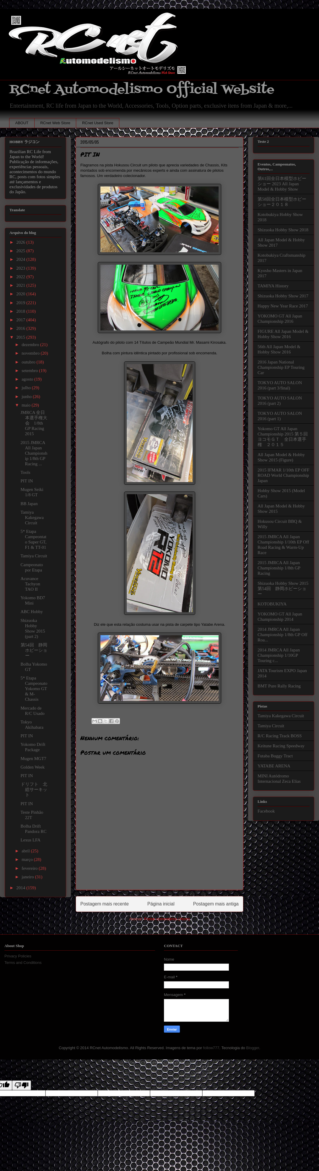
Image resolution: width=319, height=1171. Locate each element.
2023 (21, 268)
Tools (25, 472)
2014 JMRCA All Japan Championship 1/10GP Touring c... (279, 655)
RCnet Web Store (55, 123)
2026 (21, 242)
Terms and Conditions (23, 962)
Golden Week (33, 767)
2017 (21, 319)
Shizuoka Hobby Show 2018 (283, 229)
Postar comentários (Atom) (167, 919)
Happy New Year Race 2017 (283, 306)
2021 (21, 285)
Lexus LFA (31, 840)
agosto (28, 379)
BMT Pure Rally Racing (279, 686)
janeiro (28, 876)
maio (27, 405)
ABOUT (22, 123)
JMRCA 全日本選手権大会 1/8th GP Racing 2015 (34, 423)
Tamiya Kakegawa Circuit (32, 517)
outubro (29, 362)
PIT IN (27, 481)
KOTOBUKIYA (272, 604)
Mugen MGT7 (33, 758)
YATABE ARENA (274, 766)
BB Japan (29, 503)
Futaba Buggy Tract (275, 756)
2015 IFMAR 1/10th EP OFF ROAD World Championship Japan (283, 475)
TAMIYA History (273, 286)
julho (27, 387)
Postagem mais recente (104, 903)
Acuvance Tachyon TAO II (30, 584)
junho (27, 396)
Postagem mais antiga (216, 903)
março (28, 859)
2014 (21, 887)
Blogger (252, 1048)
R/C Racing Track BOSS (280, 735)
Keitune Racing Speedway (281, 745)
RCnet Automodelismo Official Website (141, 89)
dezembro (31, 344)
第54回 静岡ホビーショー (34, 650)
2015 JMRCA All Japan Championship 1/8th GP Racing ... (34, 453)
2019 (21, 302)
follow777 (211, 1048)
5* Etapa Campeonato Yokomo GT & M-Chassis (34, 689)
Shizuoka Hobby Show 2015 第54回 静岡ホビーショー (283, 588)
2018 (21, 311)
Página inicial (161, 903)
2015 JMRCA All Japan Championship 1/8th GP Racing (279, 568)
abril (26, 851)
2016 (21, 328)
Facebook (266, 811)
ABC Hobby (32, 611)
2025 (21, 250)
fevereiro (30, 868)
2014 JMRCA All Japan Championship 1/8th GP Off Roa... (282, 634)
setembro (30, 370)
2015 (21, 337)
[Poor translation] (21, 1085)
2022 (21, 276)
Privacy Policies (17, 956)
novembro (31, 353)
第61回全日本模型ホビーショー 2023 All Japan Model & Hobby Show (282, 183)
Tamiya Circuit (34, 555)
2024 (21, 259)
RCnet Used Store (97, 123)
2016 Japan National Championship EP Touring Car (281, 367)
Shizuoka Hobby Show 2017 (283, 296)
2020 (21, 293)
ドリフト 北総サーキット (34, 789)
